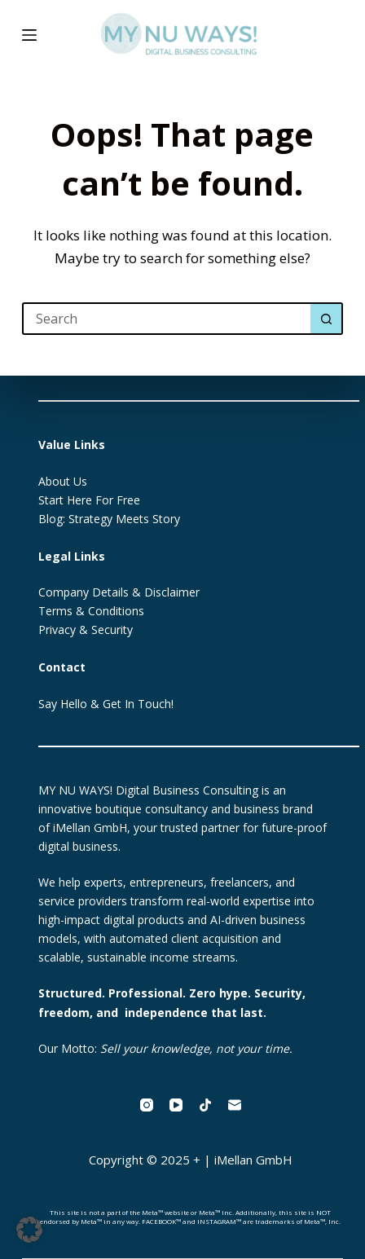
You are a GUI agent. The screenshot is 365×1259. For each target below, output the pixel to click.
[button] (29, 1229)
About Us (62, 481)
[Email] (234, 1105)
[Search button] (326, 318)
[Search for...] (166, 318)
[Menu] (29, 35)
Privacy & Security (85, 629)
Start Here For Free (89, 500)
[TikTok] (205, 1105)
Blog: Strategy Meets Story (109, 518)
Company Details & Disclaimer (119, 592)
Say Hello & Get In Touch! (106, 703)
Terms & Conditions (91, 610)
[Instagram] (146, 1105)
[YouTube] (175, 1105)
